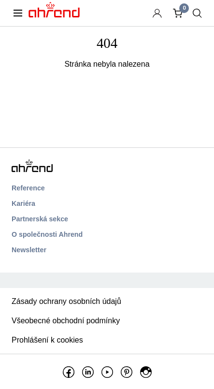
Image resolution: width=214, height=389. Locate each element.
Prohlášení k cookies (47, 340)
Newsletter (29, 250)
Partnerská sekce (40, 219)
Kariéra (23, 203)
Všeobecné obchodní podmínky (66, 321)
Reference (28, 188)
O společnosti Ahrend (47, 234)
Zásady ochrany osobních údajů (66, 301)
